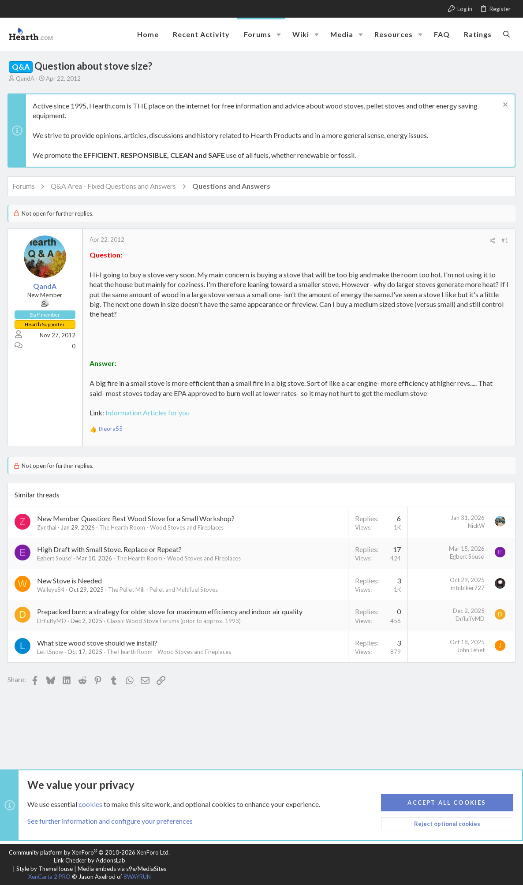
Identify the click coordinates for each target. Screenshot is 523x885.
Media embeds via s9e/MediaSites (122, 868)
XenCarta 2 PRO (49, 876)
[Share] (491, 240)
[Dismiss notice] (503, 105)
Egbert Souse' (55, 558)
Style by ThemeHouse (44, 868)
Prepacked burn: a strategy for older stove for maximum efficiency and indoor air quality (171, 611)
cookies (90, 803)
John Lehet (469, 649)
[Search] (506, 34)
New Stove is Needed (70, 580)
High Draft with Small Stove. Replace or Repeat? (110, 549)
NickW (475, 525)
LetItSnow (51, 651)
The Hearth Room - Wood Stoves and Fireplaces (163, 527)
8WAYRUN (137, 876)
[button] (278, 34)
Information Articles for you (149, 412)
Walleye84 (52, 589)
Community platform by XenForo (89, 852)
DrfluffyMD (52, 620)
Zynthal (48, 527)
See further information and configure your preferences (110, 821)
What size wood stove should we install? (98, 643)
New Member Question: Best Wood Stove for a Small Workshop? (137, 518)
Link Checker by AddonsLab (89, 860)
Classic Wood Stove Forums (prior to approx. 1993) (175, 620)
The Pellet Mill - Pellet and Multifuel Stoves (164, 589)
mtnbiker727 (466, 587)
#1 (503, 240)
